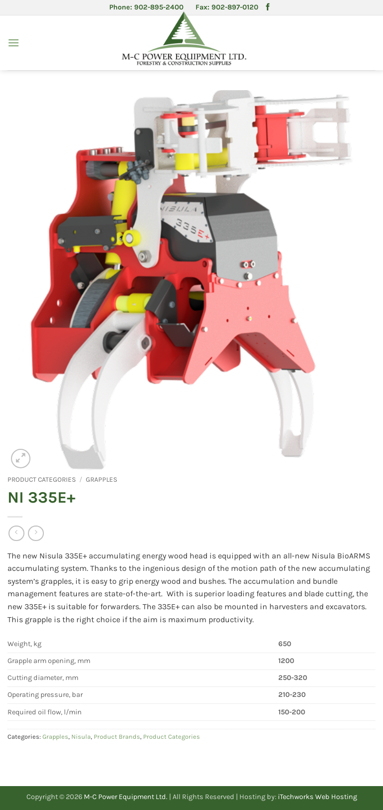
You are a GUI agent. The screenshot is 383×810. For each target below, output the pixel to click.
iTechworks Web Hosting (317, 797)
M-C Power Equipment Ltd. (126, 797)
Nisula (81, 736)
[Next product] (16, 533)
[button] (13, 42)
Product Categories (41, 479)
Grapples (101, 479)
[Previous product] (35, 533)
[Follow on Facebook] (267, 7)
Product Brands (117, 736)
